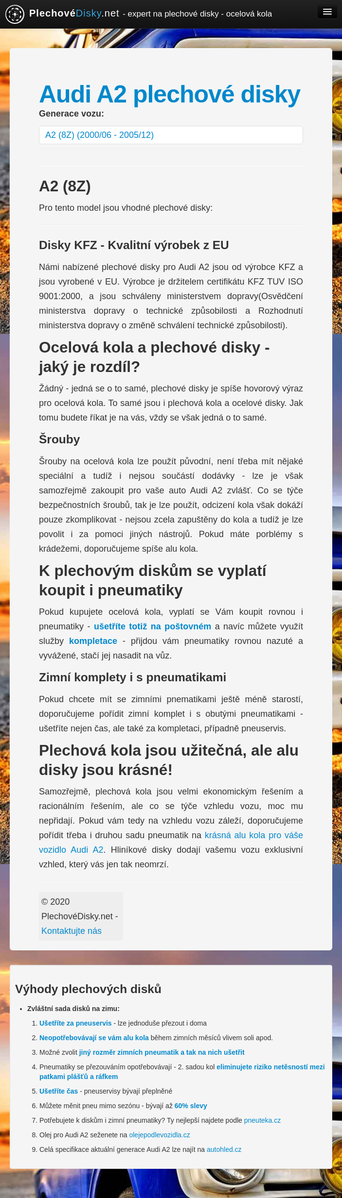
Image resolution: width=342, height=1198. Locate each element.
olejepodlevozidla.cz (159, 1135)
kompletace (93, 641)
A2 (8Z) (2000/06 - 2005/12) (99, 135)
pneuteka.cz (262, 1120)
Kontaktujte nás (71, 931)
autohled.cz (224, 1149)
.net (138, 14)
